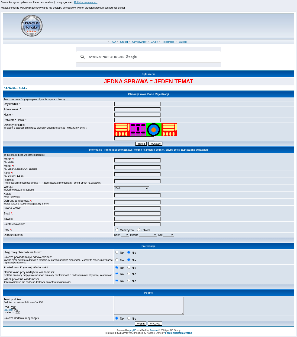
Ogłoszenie (148, 74)
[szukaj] (148, 57)
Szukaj (124, 41)
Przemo (154, 330)
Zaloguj (183, 41)
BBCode (8, 310)
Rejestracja (167, 41)
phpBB (132, 330)
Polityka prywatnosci (85, 2)
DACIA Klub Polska (15, 88)
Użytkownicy (139, 41)
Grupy (154, 41)
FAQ (113, 41)
